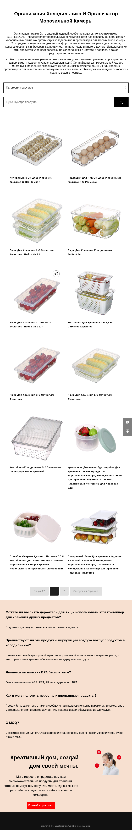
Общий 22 (39, 591)
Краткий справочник (41, 805)
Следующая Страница (85, 591)
